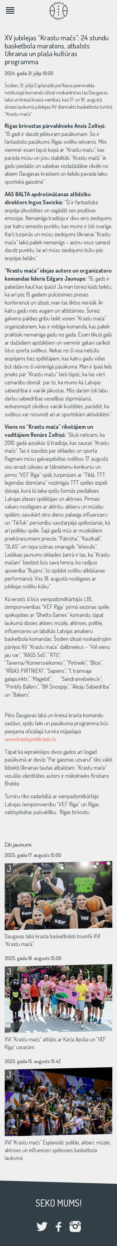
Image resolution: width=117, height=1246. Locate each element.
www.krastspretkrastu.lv (30, 739)
